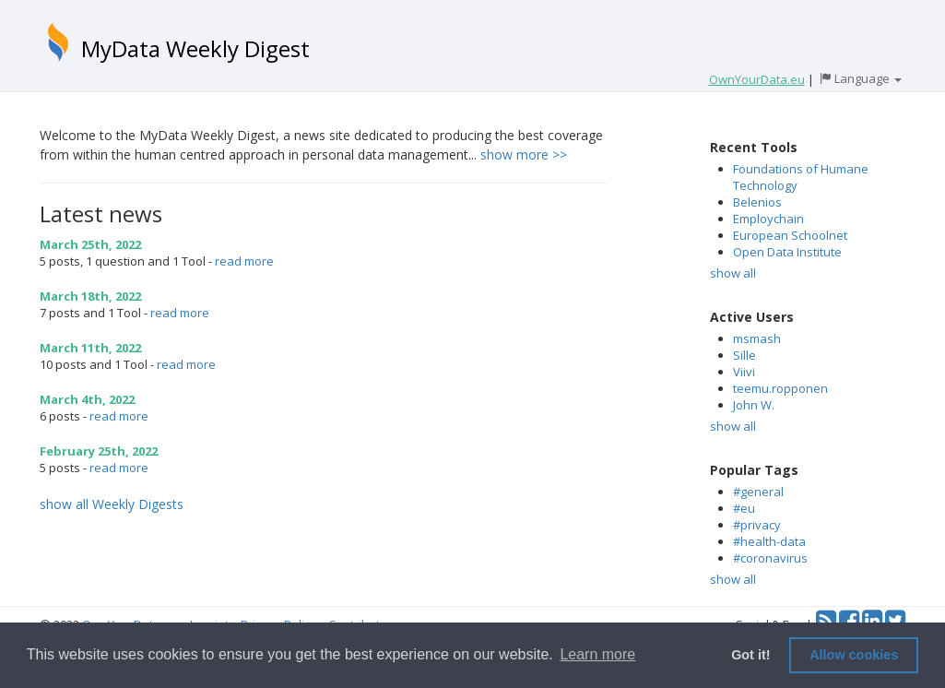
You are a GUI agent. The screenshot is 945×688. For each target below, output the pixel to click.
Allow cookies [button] (853, 654)
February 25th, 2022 (99, 451)
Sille (744, 355)
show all (733, 273)
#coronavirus (770, 558)
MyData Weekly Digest (195, 48)
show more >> (523, 154)
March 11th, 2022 (90, 347)
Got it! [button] (750, 654)
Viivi (744, 371)
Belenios (757, 202)
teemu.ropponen (780, 388)
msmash (757, 338)
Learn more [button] (597, 654)
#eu (744, 508)
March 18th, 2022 (90, 296)
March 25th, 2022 (90, 244)
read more (244, 261)
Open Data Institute (787, 251)
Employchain (768, 218)
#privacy (757, 524)
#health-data (769, 541)
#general (758, 491)
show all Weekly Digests (111, 504)
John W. (753, 405)
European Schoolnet (790, 235)
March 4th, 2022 (87, 399)
